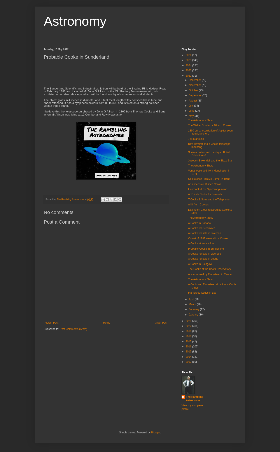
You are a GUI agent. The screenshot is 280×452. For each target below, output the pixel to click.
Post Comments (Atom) (73, 329)
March (193, 304)
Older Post (161, 322)
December (195, 80)
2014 (189, 356)
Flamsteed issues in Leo (202, 292)
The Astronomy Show (200, 120)
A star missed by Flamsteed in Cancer (210, 274)
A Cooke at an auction (201, 243)
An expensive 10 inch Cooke (204, 184)
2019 (189, 331)
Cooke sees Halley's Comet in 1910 (209, 178)
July (191, 105)
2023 (189, 70)
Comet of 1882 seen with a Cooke (208, 238)
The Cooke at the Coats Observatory (209, 269)
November (195, 85)
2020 (189, 326)
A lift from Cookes (198, 204)
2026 (189, 55)
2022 (189, 75)
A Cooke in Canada (199, 223)
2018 (189, 336)
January (194, 314)
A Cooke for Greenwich (201, 228)
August (193, 100)
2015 (189, 351)
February (194, 309)
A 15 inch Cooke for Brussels (205, 194)
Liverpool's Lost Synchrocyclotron (207, 189)
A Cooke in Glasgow (200, 264)
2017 (189, 341)
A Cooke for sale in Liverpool (205, 233)
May (191, 115)
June (192, 110)
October (194, 90)
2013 (189, 361)
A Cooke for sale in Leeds (203, 258)
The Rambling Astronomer (194, 398)
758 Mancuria (196, 138)
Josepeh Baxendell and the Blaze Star (210, 160)
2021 (189, 320)
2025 (189, 60)
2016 (189, 346)
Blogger (155, 432)
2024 (189, 65)
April (192, 299)
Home (106, 322)
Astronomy (75, 21)
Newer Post (51, 322)
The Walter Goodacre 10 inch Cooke (209, 125)
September (195, 95)
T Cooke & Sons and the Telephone (208, 199)
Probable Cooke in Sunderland (206, 248)
